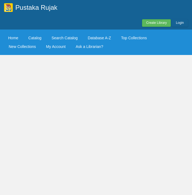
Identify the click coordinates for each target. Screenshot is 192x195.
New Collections (22, 46)
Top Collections (134, 38)
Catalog (34, 38)
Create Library (156, 23)
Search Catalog (65, 38)
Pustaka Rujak (36, 7)
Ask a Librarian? (89, 46)
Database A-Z (99, 38)
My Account (55, 46)
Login (180, 23)
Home (13, 38)
